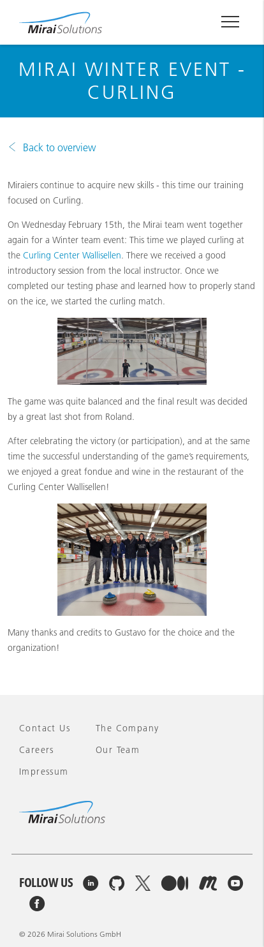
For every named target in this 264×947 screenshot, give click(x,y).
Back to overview (59, 147)
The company (127, 728)
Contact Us (44, 728)
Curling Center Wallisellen (72, 255)
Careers (36, 750)
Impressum (44, 771)
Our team (118, 750)
